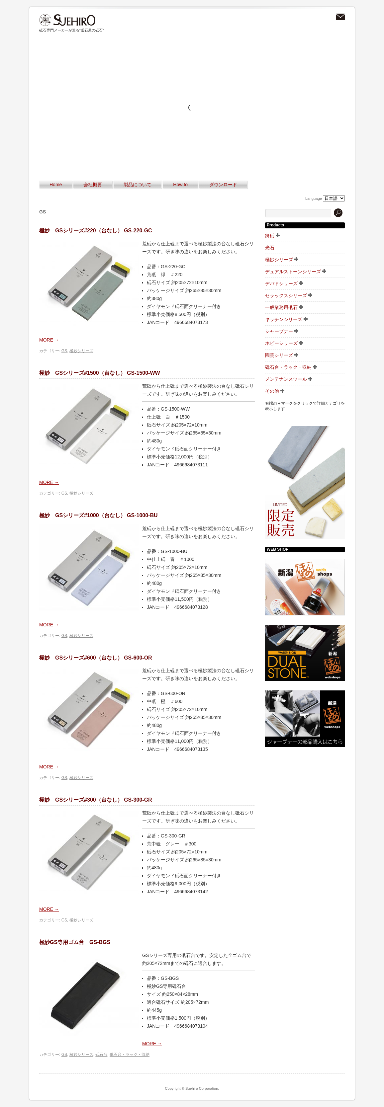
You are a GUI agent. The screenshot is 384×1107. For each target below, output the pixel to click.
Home (55, 184)
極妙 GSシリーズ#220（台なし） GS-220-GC (95, 230)
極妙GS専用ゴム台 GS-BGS (74, 942)
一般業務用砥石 (281, 307)
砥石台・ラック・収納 (129, 1054)
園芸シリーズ (279, 355)
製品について (137, 184)
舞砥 (269, 235)
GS (64, 351)
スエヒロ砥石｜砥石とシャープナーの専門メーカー (67, 20)
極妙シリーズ (81, 351)
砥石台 (101, 1054)
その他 (272, 391)
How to (180, 184)
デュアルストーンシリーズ (293, 271)
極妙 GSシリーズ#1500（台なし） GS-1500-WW (99, 373)
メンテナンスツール (286, 379)
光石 (269, 247)
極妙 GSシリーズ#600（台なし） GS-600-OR (95, 658)
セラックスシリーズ (286, 295)
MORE (49, 340)
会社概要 (92, 184)
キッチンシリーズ (283, 319)
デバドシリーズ (281, 283)
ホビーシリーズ (281, 343)
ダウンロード (223, 184)
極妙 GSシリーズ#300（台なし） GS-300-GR (95, 800)
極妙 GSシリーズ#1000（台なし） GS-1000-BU (98, 515)
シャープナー (279, 331)
